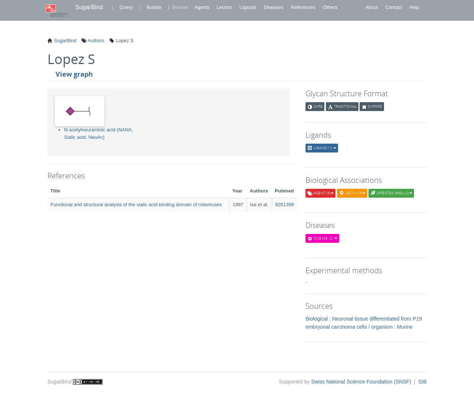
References (303, 7)
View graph (74, 74)
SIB (422, 382)
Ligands (248, 7)
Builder (154, 7)
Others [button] (332, 7)
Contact (393, 7)
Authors (95, 40)
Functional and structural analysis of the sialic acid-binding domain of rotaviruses (136, 204)
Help (414, 7)
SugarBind (89, 7)
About (371, 7)
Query (126, 7)
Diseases (273, 7)
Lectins (224, 7)
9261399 (284, 204)
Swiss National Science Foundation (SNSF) (362, 382)
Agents (201, 7)
